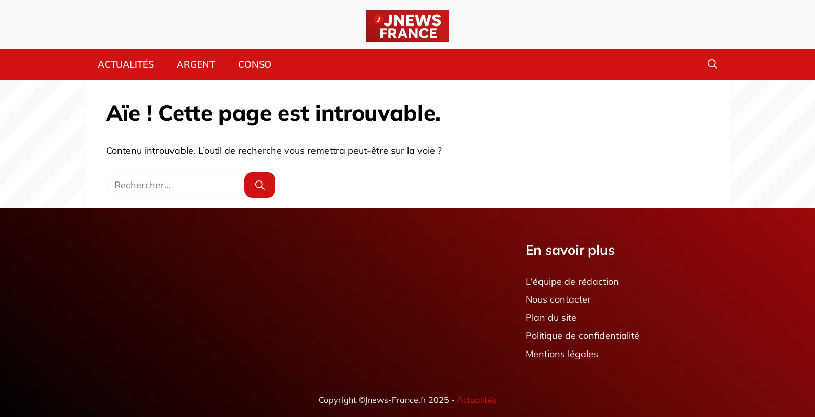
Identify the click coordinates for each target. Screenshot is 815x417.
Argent (196, 64)
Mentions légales (561, 354)
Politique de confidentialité (582, 336)
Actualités (126, 64)
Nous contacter (558, 300)
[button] (712, 64)
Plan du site (550, 318)
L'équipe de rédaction (572, 282)
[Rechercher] (259, 185)
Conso (254, 64)
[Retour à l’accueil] (407, 25)
